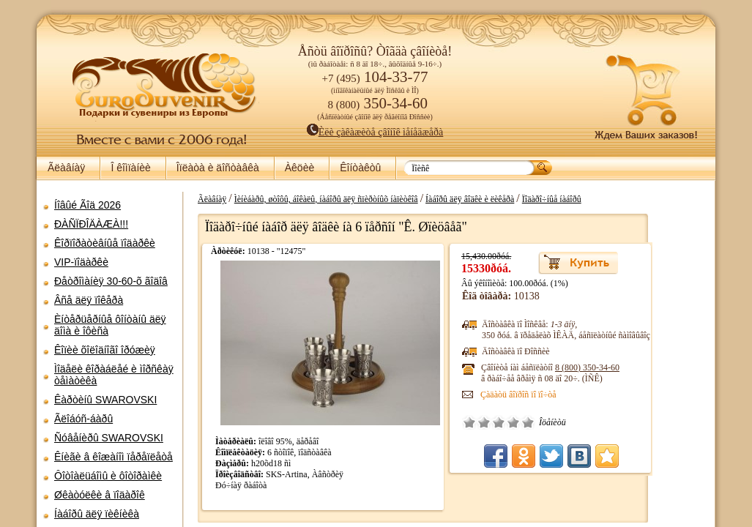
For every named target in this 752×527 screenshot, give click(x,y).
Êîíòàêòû (360, 167)
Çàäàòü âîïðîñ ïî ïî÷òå (571, 394)
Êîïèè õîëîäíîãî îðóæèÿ (104, 350)
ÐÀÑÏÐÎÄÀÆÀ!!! (91, 224)
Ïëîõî (536, 422)
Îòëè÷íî (580, 422)
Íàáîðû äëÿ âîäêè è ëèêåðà (522, 199)
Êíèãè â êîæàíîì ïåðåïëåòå (113, 457)
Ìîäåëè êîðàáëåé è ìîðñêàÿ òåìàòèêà (114, 374)
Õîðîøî (566, 422)
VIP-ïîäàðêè (81, 262)
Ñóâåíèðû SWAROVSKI (108, 438)
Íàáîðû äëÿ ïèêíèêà (96, 514)
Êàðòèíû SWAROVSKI (105, 399)
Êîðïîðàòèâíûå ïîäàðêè (104, 243)
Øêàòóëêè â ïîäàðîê (99, 495)
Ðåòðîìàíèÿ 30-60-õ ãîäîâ (111, 281)
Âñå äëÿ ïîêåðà (88, 300)
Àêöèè (299, 167)
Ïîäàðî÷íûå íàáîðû (603, 199)
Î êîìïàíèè (130, 167)
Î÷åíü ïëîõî (522, 422)
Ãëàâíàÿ (66, 167)
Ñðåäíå (551, 422)
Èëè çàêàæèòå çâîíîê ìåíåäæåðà (375, 132)
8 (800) (640, 367)
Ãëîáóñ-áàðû (83, 419)
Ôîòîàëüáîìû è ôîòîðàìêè (108, 476)
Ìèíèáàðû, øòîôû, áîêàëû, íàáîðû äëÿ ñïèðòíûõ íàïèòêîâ (378, 199)
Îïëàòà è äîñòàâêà (217, 167)
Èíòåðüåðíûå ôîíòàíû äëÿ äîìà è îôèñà (110, 325)
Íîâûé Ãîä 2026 (87, 205)
